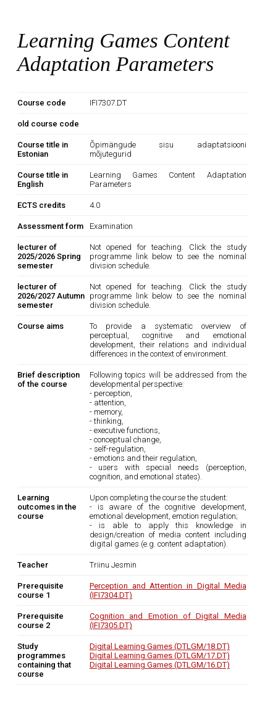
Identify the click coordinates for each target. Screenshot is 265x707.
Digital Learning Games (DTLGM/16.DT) (160, 664)
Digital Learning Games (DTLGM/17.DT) (160, 655)
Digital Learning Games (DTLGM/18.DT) (160, 646)
